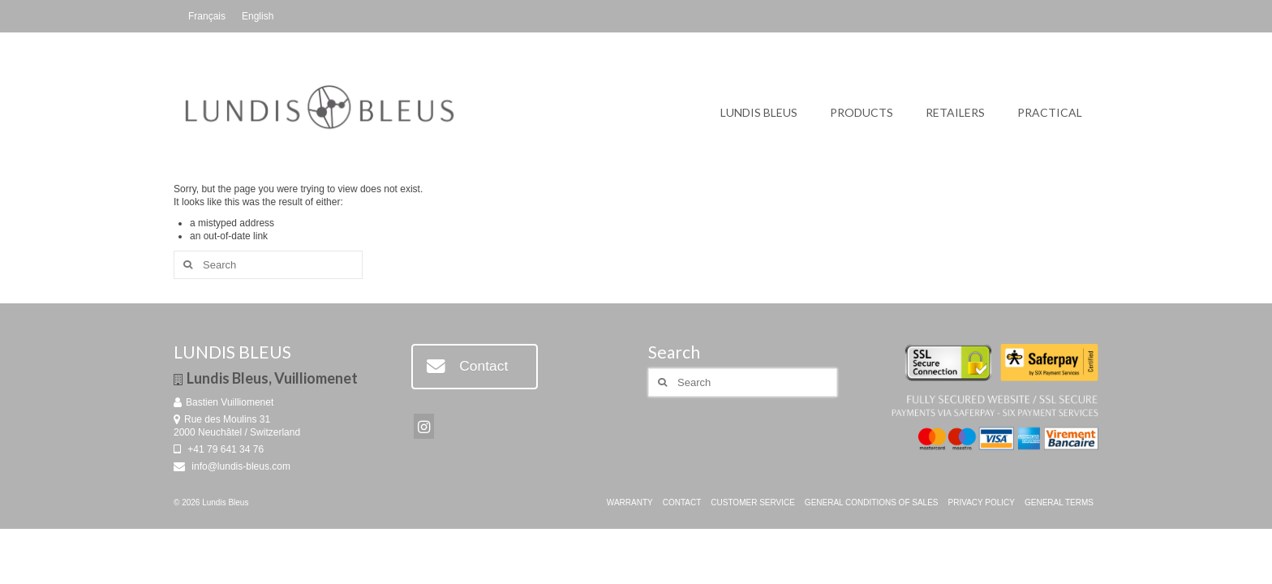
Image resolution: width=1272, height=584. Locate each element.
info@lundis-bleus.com (232, 466)
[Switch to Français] (207, 16)
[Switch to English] (257, 16)
